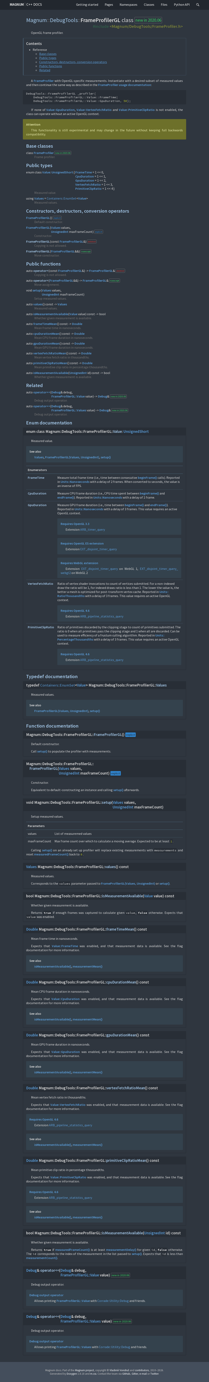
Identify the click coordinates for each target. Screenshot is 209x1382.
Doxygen (72, 1373)
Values (39, 198)
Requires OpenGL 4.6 (75, 610)
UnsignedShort (62, 172)
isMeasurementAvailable (50, 314)
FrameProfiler (44, 81)
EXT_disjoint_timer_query (98, 549)
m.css (93, 1373)
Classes (149, 4)
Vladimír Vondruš (119, 1370)
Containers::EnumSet (61, 198)
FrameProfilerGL (38, 218)
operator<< (41, 392)
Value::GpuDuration (60, 110)
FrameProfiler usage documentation (124, 85)
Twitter (154, 1373)
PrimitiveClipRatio (88, 188)
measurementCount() (41, 1258)
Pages (109, 4)
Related (44, 70)
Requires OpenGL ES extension (82, 543)
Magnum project (84, 1370)
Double (77, 324)
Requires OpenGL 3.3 (75, 524)
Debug (56, 392)
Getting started (87, 4)
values (37, 304)
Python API (182, 4)
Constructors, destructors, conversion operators (73, 62)
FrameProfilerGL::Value (68, 396)
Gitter (135, 1373)
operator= (40, 271)
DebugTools (64, 20)
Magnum (17, 4)
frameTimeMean (45, 324)
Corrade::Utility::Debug (113, 1301)
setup (36, 290)
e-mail (143, 1373)
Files (164, 4)
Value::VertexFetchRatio (94, 110)
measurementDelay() (121, 1250)
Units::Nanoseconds (75, 482)
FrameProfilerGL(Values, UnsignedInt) (72, 457)
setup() (106, 457)
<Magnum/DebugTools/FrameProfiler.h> (146, 26)
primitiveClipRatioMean (50, 363)
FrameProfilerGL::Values (68, 410)
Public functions (50, 66)
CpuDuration (84, 176)
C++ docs (34, 4)
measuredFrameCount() (51, 854)
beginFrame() (147, 478)
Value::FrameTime (65, 946)
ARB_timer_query (92, 529)
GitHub (126, 1373)
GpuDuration (84, 180)
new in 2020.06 (148, 20)
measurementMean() (87, 966)
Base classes (48, 54)
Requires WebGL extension (79, 563)
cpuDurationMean (46, 334)
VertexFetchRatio (88, 184)
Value (46, 172)
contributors (142, 1370)
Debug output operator (46, 1295)
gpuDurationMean (46, 343)
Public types (47, 58)
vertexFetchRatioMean (49, 353)
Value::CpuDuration (65, 999)
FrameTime (83, 172)
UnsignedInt (59, 232)
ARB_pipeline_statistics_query (101, 616)
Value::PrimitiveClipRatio (137, 110)
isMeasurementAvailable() (52, 966)
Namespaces (128, 4)
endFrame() (65, 497)
